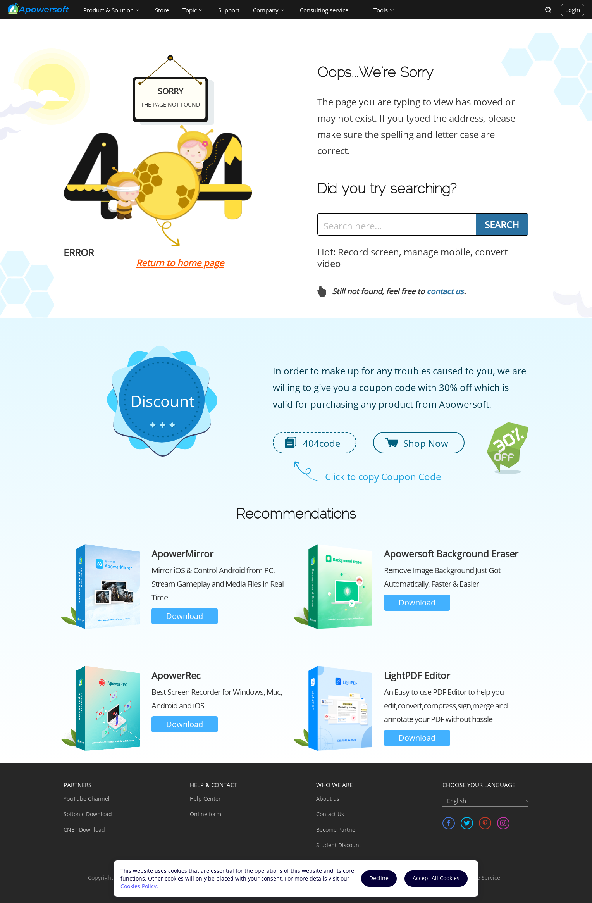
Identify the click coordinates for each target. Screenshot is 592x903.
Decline (379, 878)
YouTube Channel (87, 798)
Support (228, 10)
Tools (380, 10)
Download (184, 616)
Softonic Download (88, 814)
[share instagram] (503, 823)
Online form (205, 814)
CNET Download (84, 829)
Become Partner (337, 829)
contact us (445, 291)
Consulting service (324, 10)
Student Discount (338, 845)
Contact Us (330, 814)
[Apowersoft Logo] (38, 8)
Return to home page (180, 263)
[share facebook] (448, 823)
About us (327, 798)
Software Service (478, 877)
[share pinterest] (485, 823)
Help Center (205, 798)
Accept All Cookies (436, 878)
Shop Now (425, 443)
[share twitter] (467, 823)
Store (162, 10)
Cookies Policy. (139, 886)
